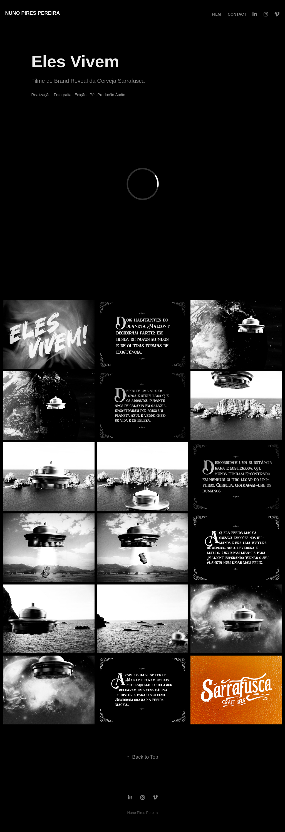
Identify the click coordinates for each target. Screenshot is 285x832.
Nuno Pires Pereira (32, 13)
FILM (216, 14)
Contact (237, 14)
